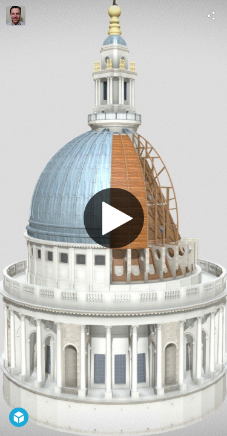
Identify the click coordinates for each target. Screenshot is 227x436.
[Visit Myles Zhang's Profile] (15, 15)
